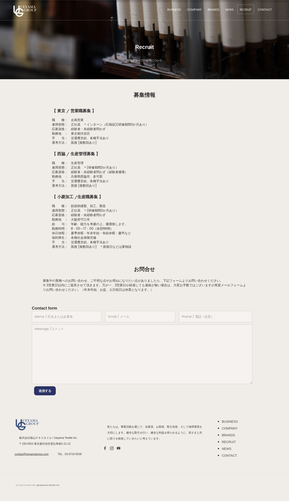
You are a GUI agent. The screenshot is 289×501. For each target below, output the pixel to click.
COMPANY (194, 9)
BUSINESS (174, 9)
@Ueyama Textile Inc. (48, 485)
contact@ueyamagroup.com (32, 454)
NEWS (229, 9)
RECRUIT (246, 9)
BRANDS (213, 9)
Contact (265, 9)
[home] (24, 11)
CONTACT (229, 455)
